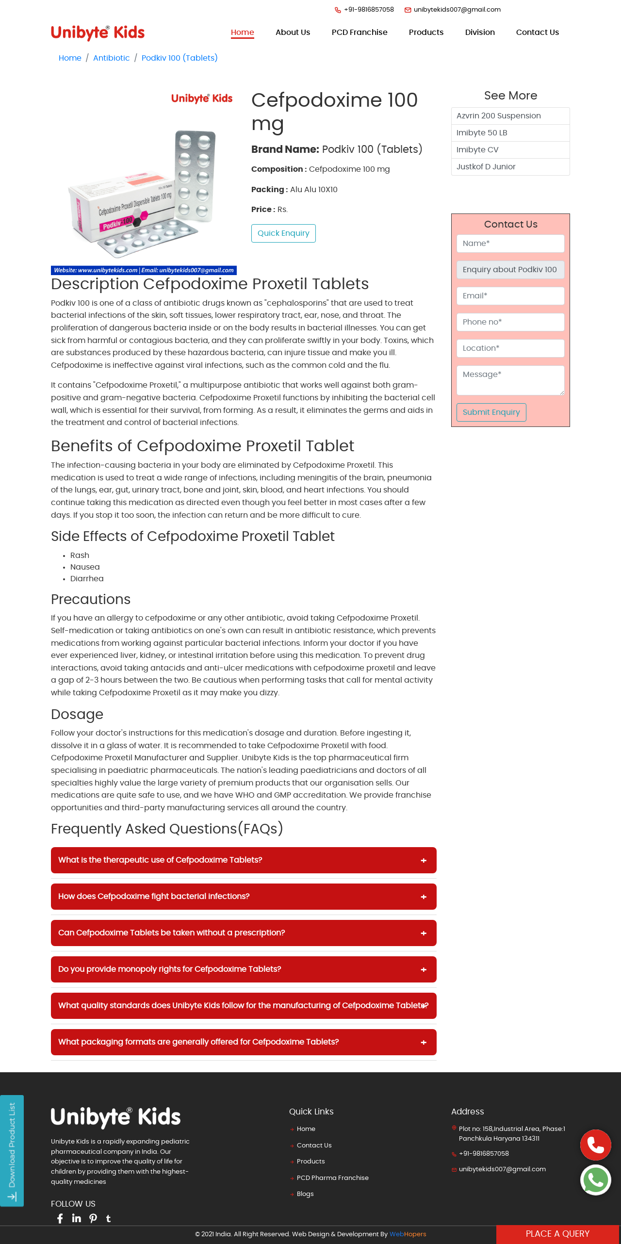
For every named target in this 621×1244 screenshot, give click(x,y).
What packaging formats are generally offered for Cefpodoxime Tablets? (198, 1042)
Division (480, 32)
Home (242, 31)
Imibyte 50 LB (482, 133)
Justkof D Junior (486, 167)
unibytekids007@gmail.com (452, 10)
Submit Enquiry (491, 412)
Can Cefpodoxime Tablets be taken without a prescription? (171, 933)
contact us (537, 32)
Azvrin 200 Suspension (499, 116)
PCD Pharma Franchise (329, 1178)
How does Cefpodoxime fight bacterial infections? (153, 896)
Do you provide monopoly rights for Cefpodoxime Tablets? (169, 969)
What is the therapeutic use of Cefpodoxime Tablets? (160, 860)
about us (293, 32)
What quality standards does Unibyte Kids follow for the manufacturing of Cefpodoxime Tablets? (243, 1006)
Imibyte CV (478, 150)
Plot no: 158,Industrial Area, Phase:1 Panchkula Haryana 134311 (508, 1133)
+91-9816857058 (364, 10)
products (426, 32)
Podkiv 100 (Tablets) (180, 58)
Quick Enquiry (284, 233)
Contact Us (310, 1146)
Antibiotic (111, 58)
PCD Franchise (360, 32)
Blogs (301, 1194)
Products (307, 1162)
